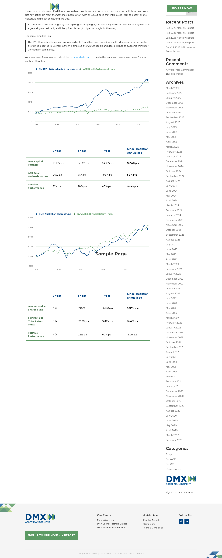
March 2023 (172, 264)
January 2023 (173, 274)
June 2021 (171, 362)
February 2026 (174, 93)
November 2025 (175, 107)
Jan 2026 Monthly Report (180, 42)
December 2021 (174, 332)
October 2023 (173, 230)
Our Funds (92, 5)
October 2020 (173, 401)
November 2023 (175, 225)
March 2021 (172, 376)
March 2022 (172, 318)
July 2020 (171, 415)
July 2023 (171, 244)
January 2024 (173, 215)
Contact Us (63, 8)
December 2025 (174, 103)
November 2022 (174, 283)
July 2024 (171, 186)
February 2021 (173, 381)
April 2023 (171, 259)
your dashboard (82, 57)
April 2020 (172, 430)
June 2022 (171, 303)
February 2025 (174, 151)
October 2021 (173, 342)
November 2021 (174, 337)
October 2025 (173, 112)
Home (59, 5)
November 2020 (175, 396)
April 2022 (171, 313)
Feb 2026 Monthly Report (180, 28)
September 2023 (175, 235)
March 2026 (172, 88)
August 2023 (173, 239)
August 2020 (173, 411)
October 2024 (173, 171)
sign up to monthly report (180, 492)
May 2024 (171, 195)
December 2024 (174, 161)
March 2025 (172, 147)
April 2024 (171, 200)
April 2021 (171, 371)
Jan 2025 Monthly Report (180, 38)
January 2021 (173, 386)
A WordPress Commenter (180, 70)
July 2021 (171, 357)
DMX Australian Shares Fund (111, 527)
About (73, 5)
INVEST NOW (178, 7)
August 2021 (173, 352)
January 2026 (173, 98)
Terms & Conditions (153, 528)
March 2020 (172, 435)
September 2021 (175, 347)
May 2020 (171, 425)
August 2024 (173, 181)
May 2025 (171, 137)
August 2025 (173, 122)
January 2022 (173, 327)
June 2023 (171, 249)
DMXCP (170, 464)
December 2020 (175, 391)
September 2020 (175, 406)
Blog (137, 5)
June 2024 (171, 191)
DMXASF (171, 459)
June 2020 (172, 420)
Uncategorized (174, 469)
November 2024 (175, 166)
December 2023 (174, 220)
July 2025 (171, 127)
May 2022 (171, 308)
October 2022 (173, 288)
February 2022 (174, 322)
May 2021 (171, 367)
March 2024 (172, 205)
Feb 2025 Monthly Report (180, 33)
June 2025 (171, 132)
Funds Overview (105, 520)
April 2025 (171, 142)
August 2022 (173, 293)
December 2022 (174, 278)
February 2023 (174, 269)
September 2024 (175, 176)
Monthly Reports (118, 5)
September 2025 (175, 117)
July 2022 (171, 298)
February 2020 (174, 440)
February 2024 (174, 210)
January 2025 (173, 156)
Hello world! (176, 74)
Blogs (169, 454)
